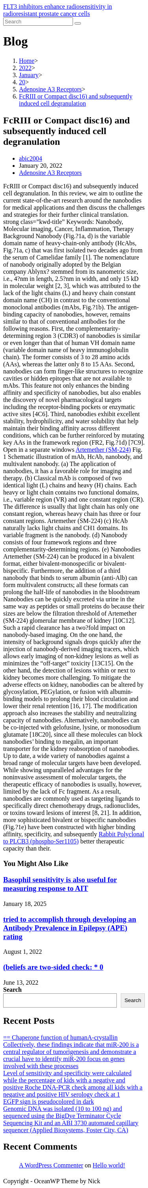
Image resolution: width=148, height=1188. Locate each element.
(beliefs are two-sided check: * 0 (53, 967)
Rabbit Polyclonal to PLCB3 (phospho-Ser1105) (73, 838)
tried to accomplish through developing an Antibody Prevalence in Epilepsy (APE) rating (69, 928)
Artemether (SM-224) (103, 449)
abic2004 (30, 158)
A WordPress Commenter (51, 1165)
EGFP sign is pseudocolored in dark (48, 1101)
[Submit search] (78, 23)
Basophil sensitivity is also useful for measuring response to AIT (60, 883)
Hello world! (109, 1165)
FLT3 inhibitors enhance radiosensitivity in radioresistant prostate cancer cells (57, 10)
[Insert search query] (38, 21)
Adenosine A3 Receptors (50, 172)
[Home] (26, 60)
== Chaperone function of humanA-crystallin (60, 1037)
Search (12, 989)
